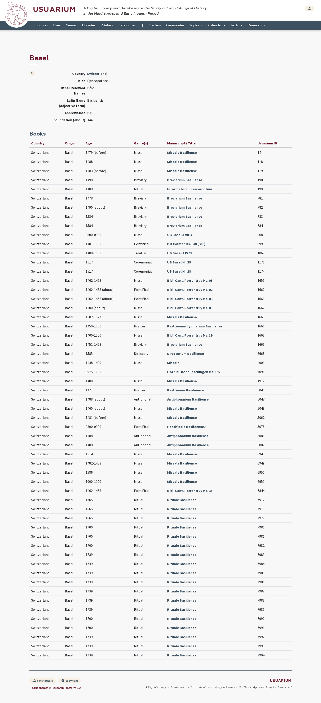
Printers (107, 25)
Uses (56, 25)
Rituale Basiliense (181, 499)
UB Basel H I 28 (179, 262)
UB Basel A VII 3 (179, 234)
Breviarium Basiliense (184, 180)
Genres (71, 25)
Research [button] (255, 25)
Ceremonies (175, 25)
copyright (69, 680)
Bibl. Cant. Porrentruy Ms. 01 (189, 280)
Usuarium (54, 9)
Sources (42, 25)
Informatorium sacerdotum (189, 189)
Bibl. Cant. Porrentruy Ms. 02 (189, 289)
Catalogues (127, 25)
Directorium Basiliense (185, 353)
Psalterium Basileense (185, 390)
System (155, 25)
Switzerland (97, 73)
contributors (43, 680)
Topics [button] (195, 25)
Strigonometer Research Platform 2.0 (56, 687)
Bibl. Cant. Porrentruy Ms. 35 (189, 490)
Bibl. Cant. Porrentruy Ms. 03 (189, 298)
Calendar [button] (215, 25)
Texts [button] (235, 25)
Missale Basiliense (182, 152)
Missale (173, 362)
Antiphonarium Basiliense (188, 399)
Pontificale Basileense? (186, 426)
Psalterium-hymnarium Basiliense (194, 326)
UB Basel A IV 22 (179, 253)
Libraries (88, 25)
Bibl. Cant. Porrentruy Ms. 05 (189, 308)
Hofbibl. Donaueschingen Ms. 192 (193, 372)
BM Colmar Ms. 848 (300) (186, 244)
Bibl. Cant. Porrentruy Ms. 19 (189, 335)
